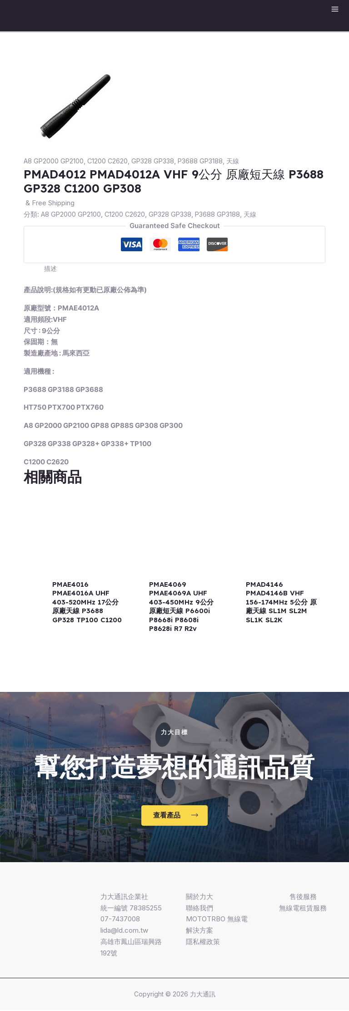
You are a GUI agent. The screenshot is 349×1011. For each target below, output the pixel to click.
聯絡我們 (199, 908)
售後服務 (303, 897)
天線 (239, 161)
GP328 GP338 (156, 161)
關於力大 (199, 897)
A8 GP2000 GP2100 (54, 161)
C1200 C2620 (109, 161)
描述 (51, 268)
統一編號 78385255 (131, 908)
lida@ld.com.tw (124, 931)
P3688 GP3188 (205, 161)
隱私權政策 (203, 942)
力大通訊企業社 (124, 897)
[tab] (51, 268)
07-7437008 (120, 919)
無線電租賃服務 (303, 908)
